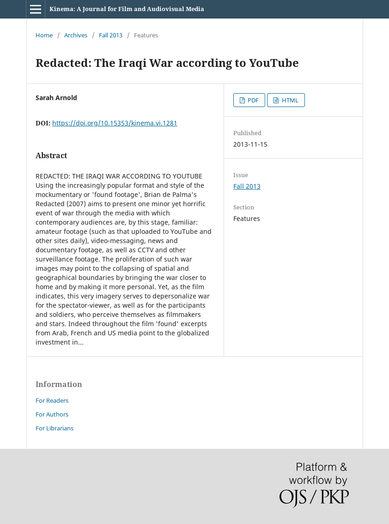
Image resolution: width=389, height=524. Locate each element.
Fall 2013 (110, 35)
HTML (289, 100)
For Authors (52, 414)
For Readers (52, 400)
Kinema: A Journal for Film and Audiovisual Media (126, 9)
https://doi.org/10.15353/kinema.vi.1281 (114, 123)
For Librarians (54, 428)
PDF (252, 100)
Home (44, 35)
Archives (75, 35)
